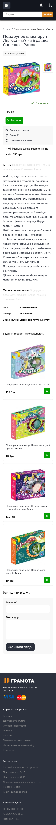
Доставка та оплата (14, 720)
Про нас (7, 730)
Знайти (48, 14)
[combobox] (22, 14)
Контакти (8, 750)
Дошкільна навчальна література (22, 782)
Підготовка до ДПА (14, 777)
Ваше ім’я (28, 607)
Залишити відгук (20, 647)
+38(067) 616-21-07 (13, 813)
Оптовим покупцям (21, 140)
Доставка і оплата (19, 130)
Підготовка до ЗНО (14, 772)
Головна (7, 29)
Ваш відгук (28, 627)
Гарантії (14, 135)
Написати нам (11, 818)
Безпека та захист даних (17, 740)
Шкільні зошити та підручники (20, 767)
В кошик (14, 120)
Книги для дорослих (15, 791)
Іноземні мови (11, 786)
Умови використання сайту (18, 745)
